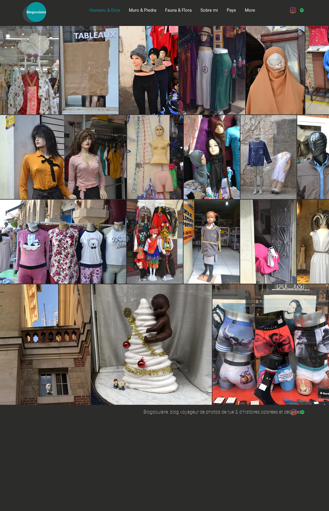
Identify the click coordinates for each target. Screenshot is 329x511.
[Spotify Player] (219, 37)
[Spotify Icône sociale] (302, 10)
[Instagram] (293, 10)
